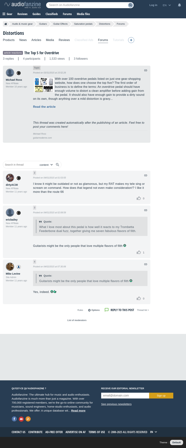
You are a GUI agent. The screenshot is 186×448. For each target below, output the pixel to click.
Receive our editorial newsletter (122, 388)
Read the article (44, 106)
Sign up (161, 395)
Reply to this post (122, 310)
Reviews (22, 14)
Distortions (104, 23)
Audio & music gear (22, 23)
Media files (83, 14)
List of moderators (76, 320)
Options (95, 310)
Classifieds (52, 14)
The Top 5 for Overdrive (41, 52)
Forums (121, 23)
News (23, 40)
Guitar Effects (60, 23)
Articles (36, 40)
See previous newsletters (116, 404)
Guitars (43, 23)
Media (50, 40)
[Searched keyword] (90, 5)
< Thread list (143, 310)
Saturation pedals (83, 23)
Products (9, 40)
